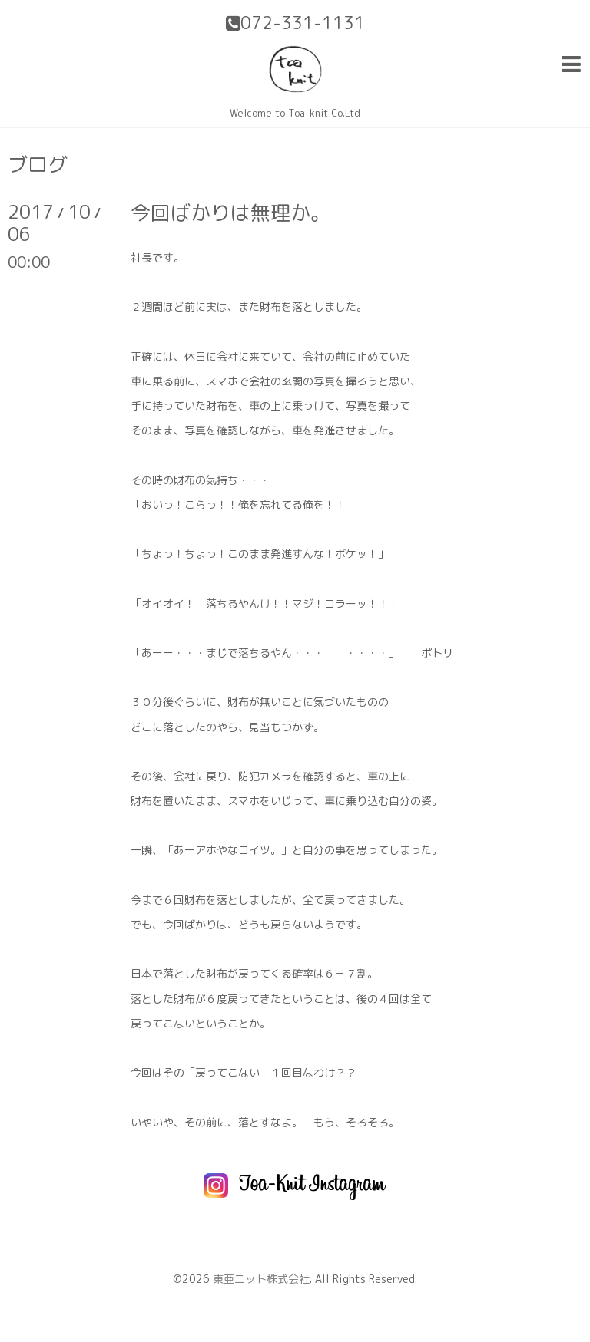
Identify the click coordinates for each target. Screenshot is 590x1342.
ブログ (38, 164)
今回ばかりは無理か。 (230, 212)
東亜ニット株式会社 (261, 1278)
